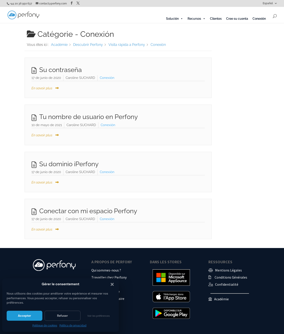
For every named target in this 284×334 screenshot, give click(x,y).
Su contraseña (60, 70)
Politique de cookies (44, 325)
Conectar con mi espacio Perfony (88, 211)
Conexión (259, 18)
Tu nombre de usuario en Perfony (88, 117)
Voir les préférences (98, 315)
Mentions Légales (228, 270)
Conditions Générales (231, 277)
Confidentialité (226, 284)
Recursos (197, 18)
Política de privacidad (72, 325)
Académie (221, 299)
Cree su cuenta (237, 18)
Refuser (62, 316)
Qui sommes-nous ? (106, 270)
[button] (112, 284)
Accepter (24, 316)
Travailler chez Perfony (109, 277)
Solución (174, 18)
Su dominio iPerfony (69, 164)
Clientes (216, 18)
